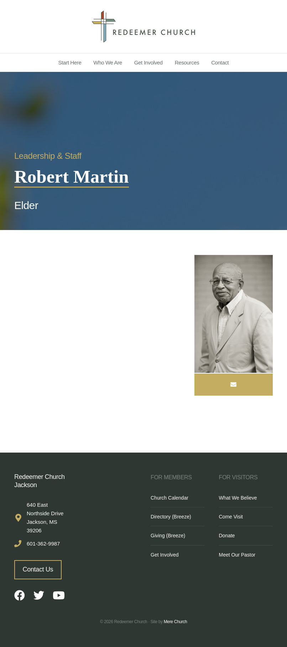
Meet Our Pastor (237, 555)
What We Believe (238, 498)
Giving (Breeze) (168, 535)
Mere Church (175, 621)
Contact (220, 62)
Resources (187, 62)
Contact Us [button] (38, 569)
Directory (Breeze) (171, 517)
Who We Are (107, 62)
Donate (227, 535)
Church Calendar (169, 498)
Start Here (70, 62)
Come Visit (231, 517)
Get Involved (148, 62)
